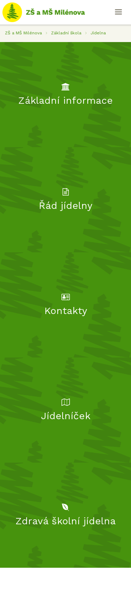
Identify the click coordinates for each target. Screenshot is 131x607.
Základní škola (66, 32)
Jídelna (98, 32)
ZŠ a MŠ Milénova (23, 32)
